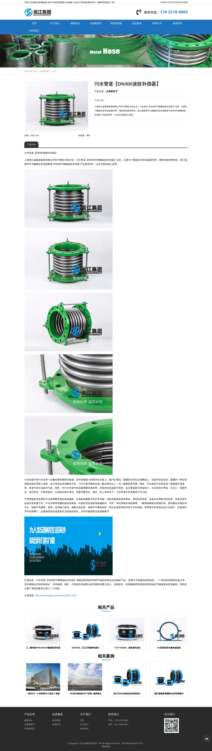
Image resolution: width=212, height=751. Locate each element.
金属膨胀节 (96, 23)
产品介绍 (31, 144)
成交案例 (136, 23)
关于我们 (55, 23)
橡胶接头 (75, 23)
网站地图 (106, 746)
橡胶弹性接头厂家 (93, 743)
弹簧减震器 (116, 23)
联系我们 (34, 30)
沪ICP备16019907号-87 (132, 743)
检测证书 (157, 23)
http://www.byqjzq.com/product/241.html (56, 595)
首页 (34, 23)
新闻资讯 (177, 23)
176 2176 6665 (174, 12)
